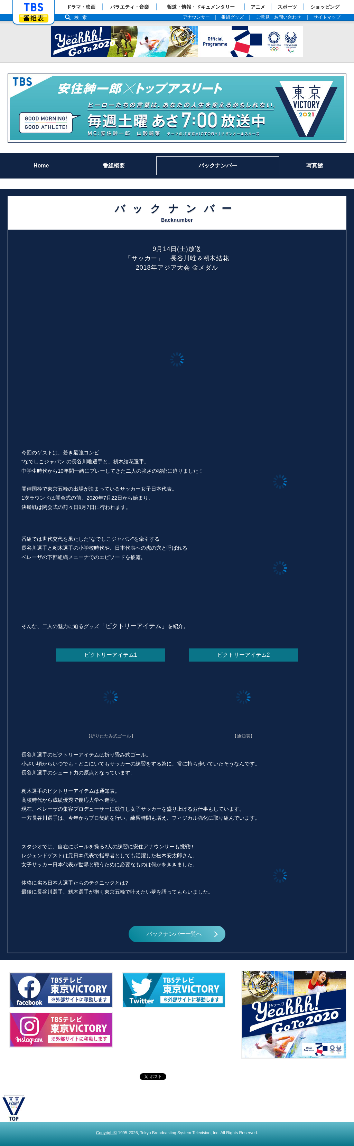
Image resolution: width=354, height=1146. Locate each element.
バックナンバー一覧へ (174, 934)
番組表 (33, 18)
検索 (82, 17)
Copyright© (106, 1132)
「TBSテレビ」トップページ (33, 7)
